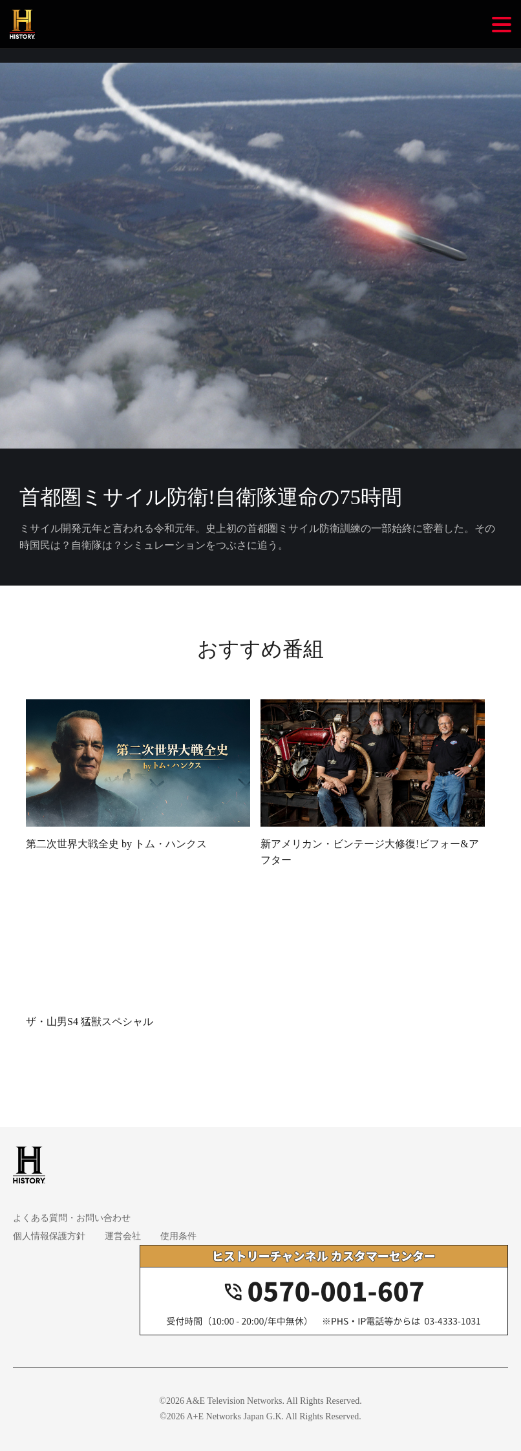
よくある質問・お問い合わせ (72, 1218)
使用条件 (178, 1236)
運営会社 (123, 1236)
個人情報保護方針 (49, 1236)
